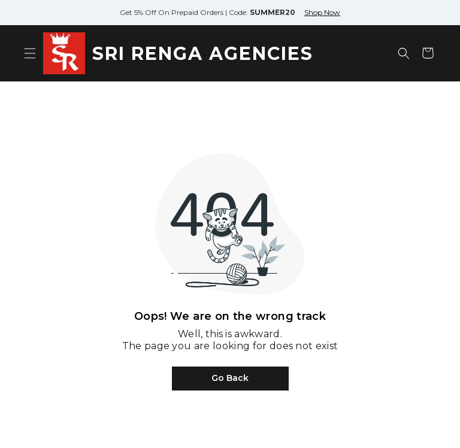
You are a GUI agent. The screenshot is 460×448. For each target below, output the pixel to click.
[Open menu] (30, 53)
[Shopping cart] (427, 53)
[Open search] (404, 53)
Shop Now (322, 12)
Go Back (230, 378)
